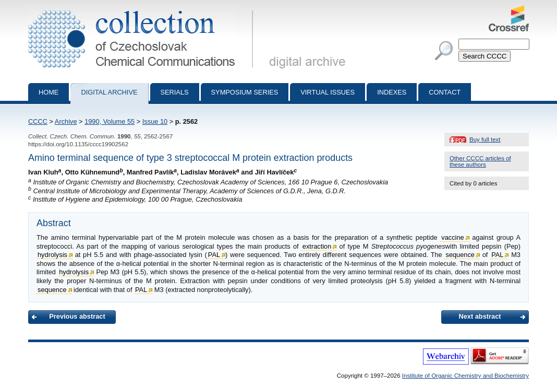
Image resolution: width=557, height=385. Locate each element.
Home (48, 92)
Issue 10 (154, 121)
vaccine (452, 237)
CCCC (37, 121)
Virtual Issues (327, 92)
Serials (175, 92)
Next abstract (479, 316)
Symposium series (244, 92)
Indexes (391, 92)
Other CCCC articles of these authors (480, 161)
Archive (66, 121)
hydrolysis (52, 255)
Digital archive (109, 92)
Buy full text (485, 139)
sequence (460, 255)
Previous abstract (77, 316)
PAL (214, 255)
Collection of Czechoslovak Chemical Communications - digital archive (142, 9)
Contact (445, 92)
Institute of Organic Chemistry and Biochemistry (465, 375)
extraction (316, 246)
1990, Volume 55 (109, 121)
